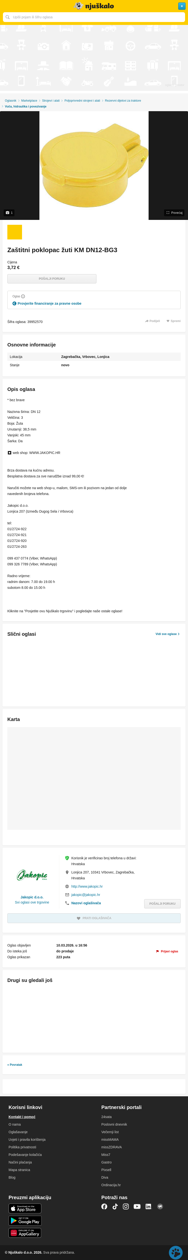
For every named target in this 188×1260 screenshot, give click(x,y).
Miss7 (105, 1155)
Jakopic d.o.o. (32, 897)
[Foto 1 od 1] (14, 232)
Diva (104, 1177)
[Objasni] (23, 296)
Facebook (104, 1206)
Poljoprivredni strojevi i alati (82, 100)
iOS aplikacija (25, 1208)
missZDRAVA (111, 1147)
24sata (106, 1117)
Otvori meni (6, 6)
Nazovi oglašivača (86, 903)
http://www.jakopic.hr (87, 886)
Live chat (175, 1252)
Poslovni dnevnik (114, 1124)
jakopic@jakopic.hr (85, 895)
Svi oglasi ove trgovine (32, 902)
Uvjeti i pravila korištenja (27, 1140)
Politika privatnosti (22, 1147)
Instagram (126, 1206)
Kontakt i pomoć (22, 1117)
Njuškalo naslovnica (94, 6)
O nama (15, 1124)
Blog (12, 1177)
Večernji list (110, 1132)
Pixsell (106, 1170)
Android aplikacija (25, 1221)
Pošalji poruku (52, 278)
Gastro (106, 1162)
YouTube (137, 1206)
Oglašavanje (18, 1132)
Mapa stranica (19, 1170)
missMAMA (110, 1140)
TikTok (115, 1206)
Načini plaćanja (20, 1162)
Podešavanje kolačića (25, 1155)
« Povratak (14, 1064)
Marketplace (29, 100)
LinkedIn (148, 1206)
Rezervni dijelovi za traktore (123, 100)
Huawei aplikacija (25, 1233)
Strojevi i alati (50, 100)
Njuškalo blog (160, 1206)
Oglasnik (10, 100)
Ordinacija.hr (111, 1185)
